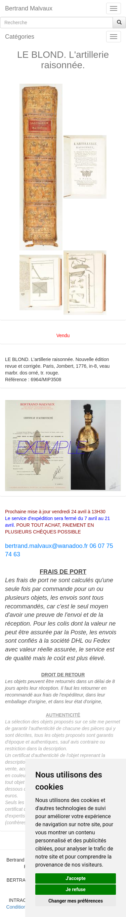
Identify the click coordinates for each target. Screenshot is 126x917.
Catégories (19, 36)
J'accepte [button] (76, 878)
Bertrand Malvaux (28, 8)
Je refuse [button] (75, 889)
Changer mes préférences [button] (75, 901)
